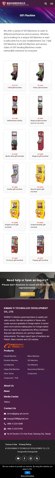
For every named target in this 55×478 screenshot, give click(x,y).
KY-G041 (40, 118)
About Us (9, 385)
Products (9, 350)
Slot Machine (33, 365)
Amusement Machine (36, 369)
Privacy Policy (25, 444)
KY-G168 (14, 118)
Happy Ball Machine (11, 369)
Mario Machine (33, 356)
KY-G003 (40, 154)
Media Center (11, 396)
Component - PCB (11, 378)
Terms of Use (11, 444)
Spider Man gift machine (14, 156)
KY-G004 (14, 187)
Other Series (9, 373)
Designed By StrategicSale (28, 451)
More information (27, 476)
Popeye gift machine (40, 260)
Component (32, 373)
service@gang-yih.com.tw (18, 413)
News (7, 391)
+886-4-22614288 (15, 423)
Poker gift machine (40, 88)
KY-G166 (40, 85)
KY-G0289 (15, 223)
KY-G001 (40, 258)
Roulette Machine (11, 360)
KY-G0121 (40, 187)
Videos (7, 401)
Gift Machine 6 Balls (14, 121)
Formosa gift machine (14, 260)
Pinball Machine (10, 356)
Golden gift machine (14, 189)
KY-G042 (14, 154)
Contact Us (27, 294)
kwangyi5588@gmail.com (17, 418)
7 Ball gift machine (15, 88)
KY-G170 (14, 85)
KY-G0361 (40, 223)
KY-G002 (14, 258)
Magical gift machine (40, 156)
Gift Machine (33, 360)
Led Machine (9, 365)
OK (27, 473)
